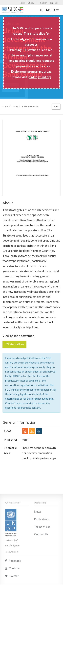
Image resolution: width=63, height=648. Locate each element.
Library (31, 3)
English (43, 3)
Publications (42, 542)
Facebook (13, 584)
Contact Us (41, 557)
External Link (14, 344)
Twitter (12, 599)
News (22, 3)
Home (5, 106)
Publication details (30, 106)
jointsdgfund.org (39, 77)
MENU (52, 10)
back (56, 106)
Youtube (12, 591)
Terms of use (42, 550)
